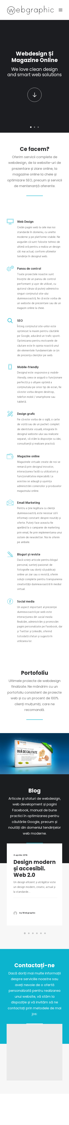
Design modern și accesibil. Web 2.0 (35, 876)
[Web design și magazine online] (30, 10)
